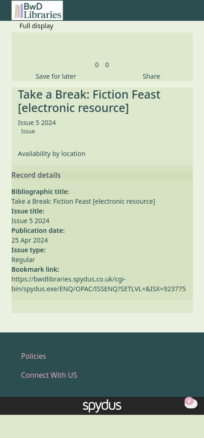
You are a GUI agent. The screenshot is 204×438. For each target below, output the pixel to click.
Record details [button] (36, 175)
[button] (176, 14)
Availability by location (52, 153)
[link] (97, 64)
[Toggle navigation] (188, 14)
